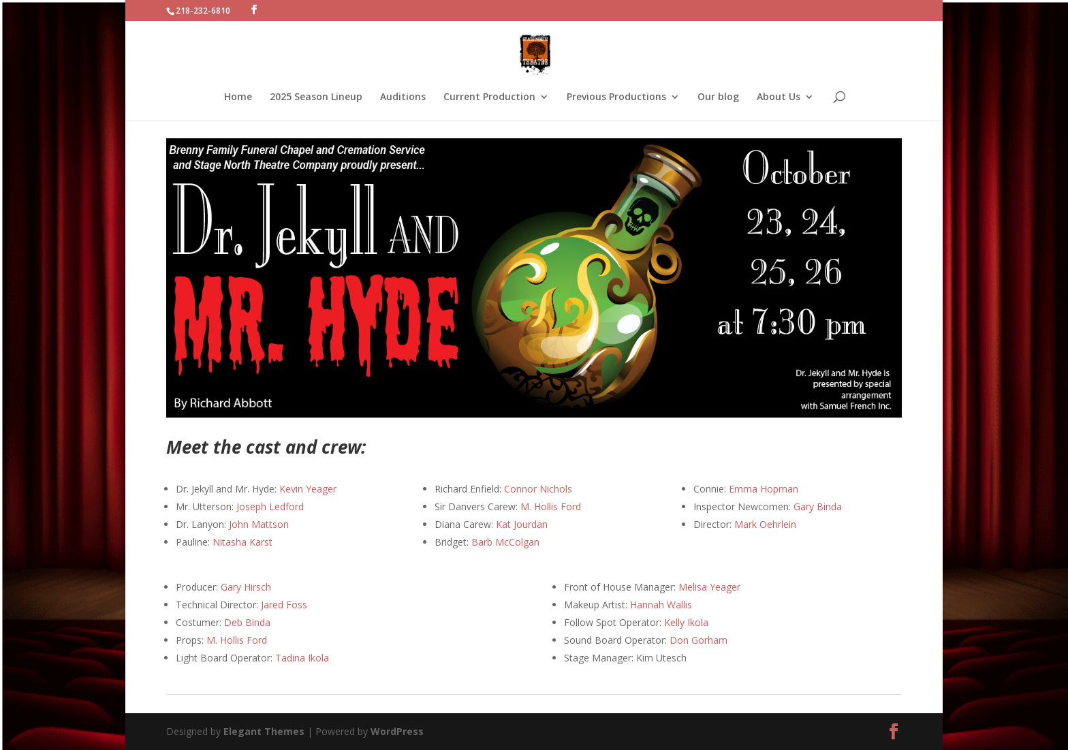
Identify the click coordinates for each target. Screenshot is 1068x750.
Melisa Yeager (709, 586)
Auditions (403, 97)
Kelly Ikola (686, 622)
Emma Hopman (763, 488)
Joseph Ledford (270, 506)
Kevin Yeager (307, 488)
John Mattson (259, 524)
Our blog (718, 97)
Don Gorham (698, 640)
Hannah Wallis (661, 604)
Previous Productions (616, 97)
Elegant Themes (263, 731)
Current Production (489, 97)
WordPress (397, 731)
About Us (778, 97)
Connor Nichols (538, 488)
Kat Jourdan (522, 524)
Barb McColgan (505, 541)
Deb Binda (247, 622)
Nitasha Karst (241, 541)
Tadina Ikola (302, 657)
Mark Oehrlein (765, 524)
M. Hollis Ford (550, 506)
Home (238, 97)
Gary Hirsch (246, 586)
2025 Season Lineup (316, 97)
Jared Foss (284, 604)
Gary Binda (818, 506)
